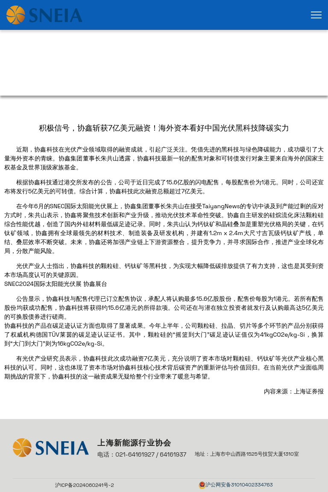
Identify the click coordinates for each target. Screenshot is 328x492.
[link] (44, 15)
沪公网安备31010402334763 (239, 484)
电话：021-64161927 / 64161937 (141, 454)
